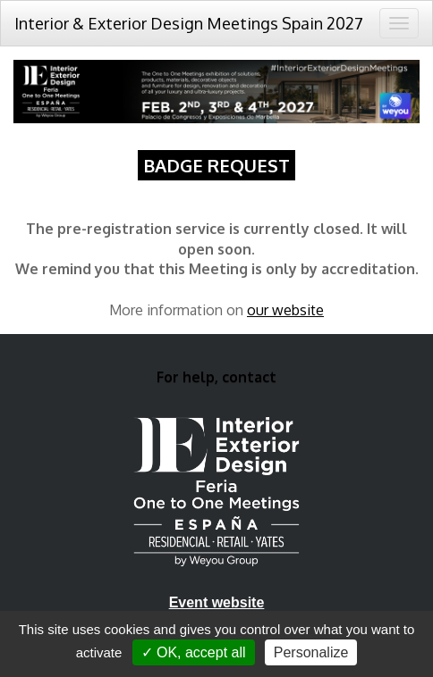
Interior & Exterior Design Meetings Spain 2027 (188, 23)
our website (285, 310)
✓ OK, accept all (193, 652)
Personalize (311, 652)
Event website (217, 602)
